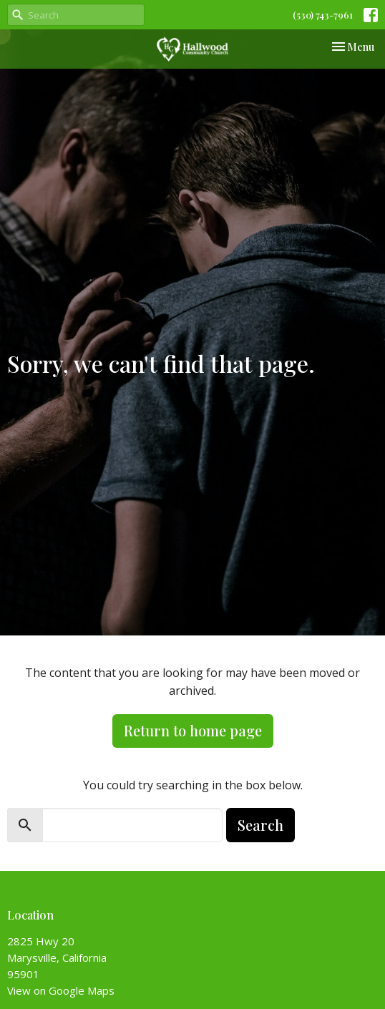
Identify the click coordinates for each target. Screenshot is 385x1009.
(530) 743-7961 (323, 15)
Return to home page (193, 730)
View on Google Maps (60, 990)
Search (260, 824)
